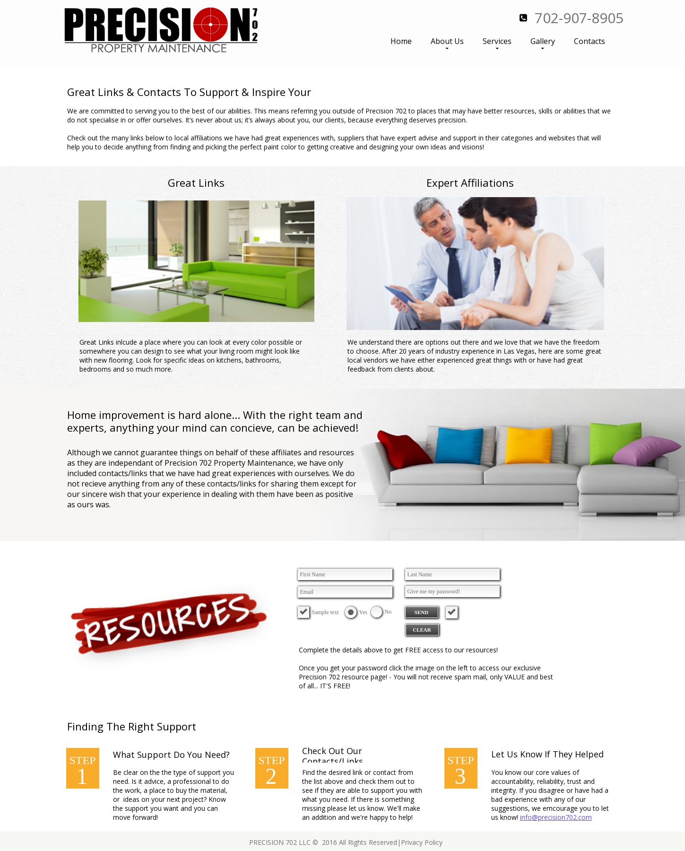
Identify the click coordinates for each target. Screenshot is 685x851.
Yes (363, 612)
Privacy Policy (421, 842)
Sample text (325, 612)
